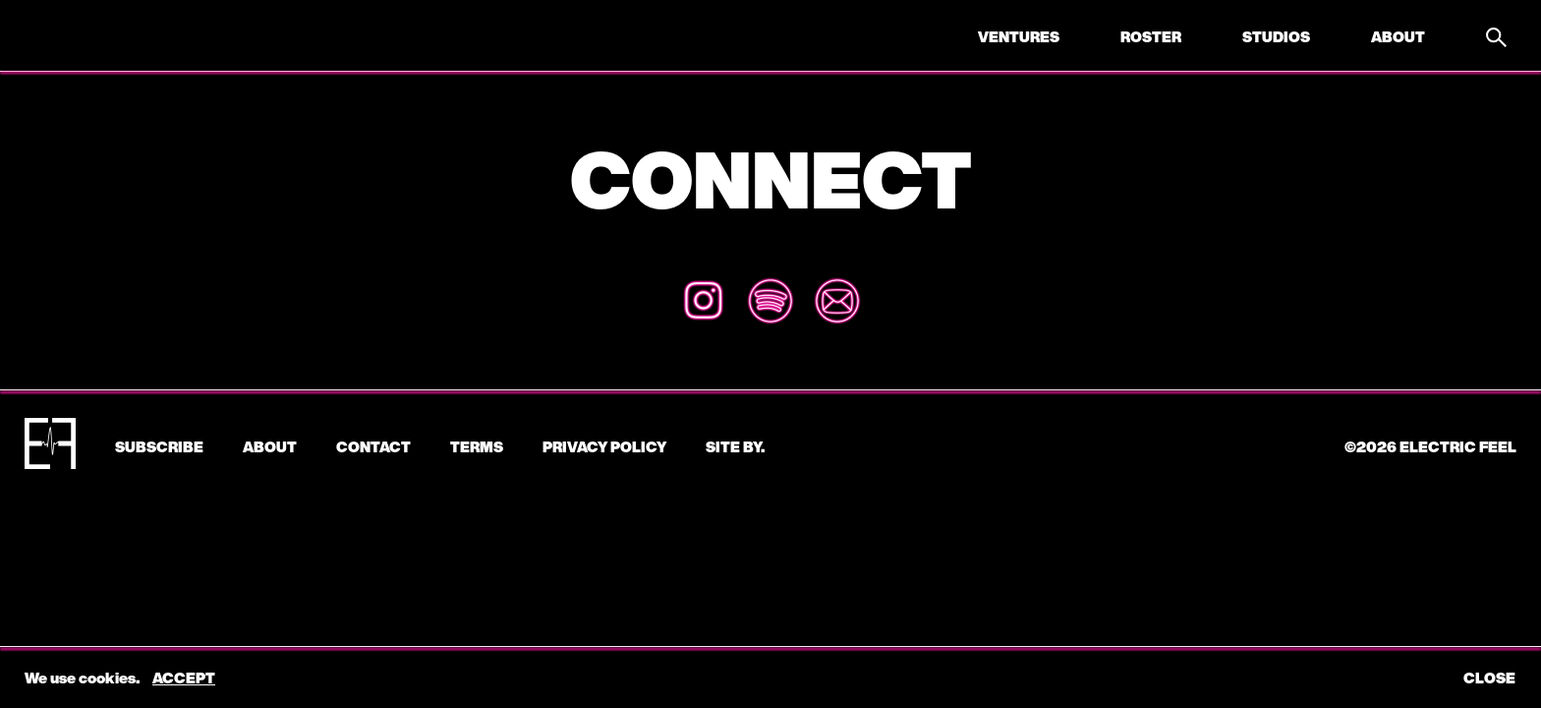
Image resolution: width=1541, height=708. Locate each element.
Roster (1150, 36)
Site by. (735, 446)
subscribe (159, 446)
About (1398, 36)
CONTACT (373, 446)
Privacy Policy (604, 446)
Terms (476, 446)
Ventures (1018, 36)
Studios (1276, 36)
